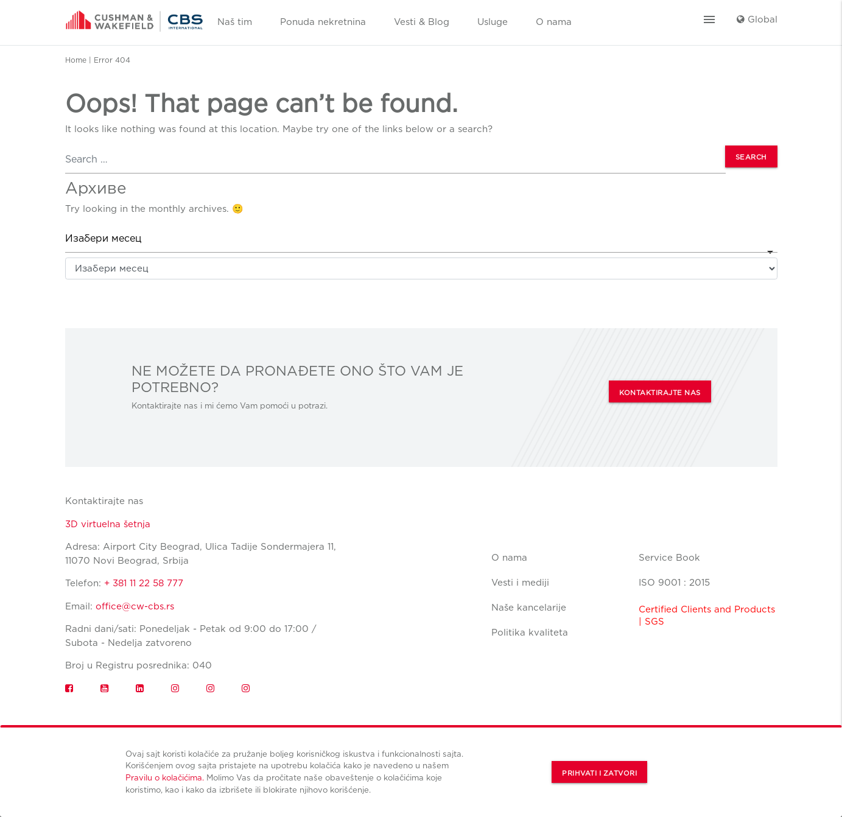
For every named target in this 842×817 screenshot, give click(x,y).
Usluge (492, 21)
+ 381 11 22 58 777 (143, 583)
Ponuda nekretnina (323, 21)
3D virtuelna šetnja (107, 524)
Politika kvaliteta (529, 632)
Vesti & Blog (421, 21)
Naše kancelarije (528, 607)
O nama (554, 21)
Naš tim (234, 21)
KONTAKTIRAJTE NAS (660, 392)
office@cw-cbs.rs (135, 606)
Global (757, 19)
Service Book (669, 557)
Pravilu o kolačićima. (164, 777)
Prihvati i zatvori (599, 773)
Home (75, 60)
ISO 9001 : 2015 (674, 582)
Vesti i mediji (520, 582)
